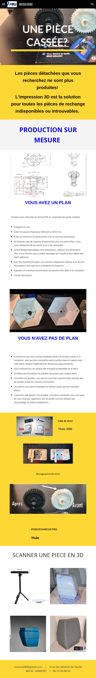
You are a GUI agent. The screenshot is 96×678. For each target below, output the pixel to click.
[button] (3, 4)
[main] (48, 36)
